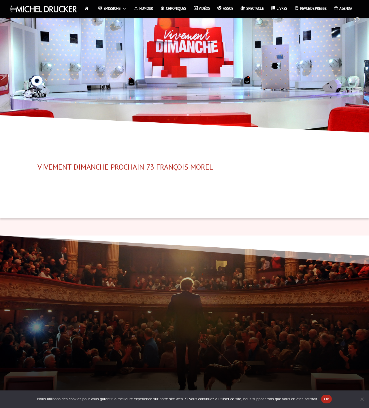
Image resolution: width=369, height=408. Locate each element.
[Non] (362, 399)
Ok (326, 399)
